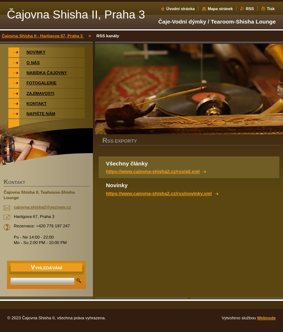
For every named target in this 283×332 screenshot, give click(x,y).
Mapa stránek (220, 9)
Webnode (266, 318)
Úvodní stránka (180, 9)
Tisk (271, 9)
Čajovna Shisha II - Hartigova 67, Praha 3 (43, 36)
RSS (250, 9)
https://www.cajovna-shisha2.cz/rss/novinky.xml (159, 193)
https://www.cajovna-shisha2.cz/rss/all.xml (153, 171)
